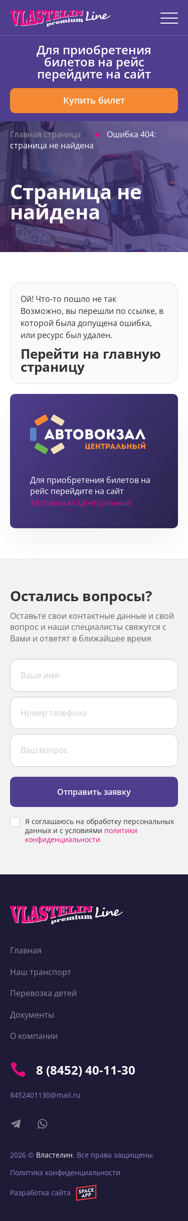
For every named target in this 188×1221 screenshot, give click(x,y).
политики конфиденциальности (81, 835)
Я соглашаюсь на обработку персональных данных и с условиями (99, 830)
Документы (32, 1014)
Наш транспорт (40, 972)
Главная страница (45, 134)
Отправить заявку (94, 791)
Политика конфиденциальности (65, 1172)
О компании (34, 1035)
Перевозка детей (43, 993)
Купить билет (94, 100)
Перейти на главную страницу (91, 359)
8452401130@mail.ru (45, 1095)
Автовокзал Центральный (80, 502)
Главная (26, 950)
